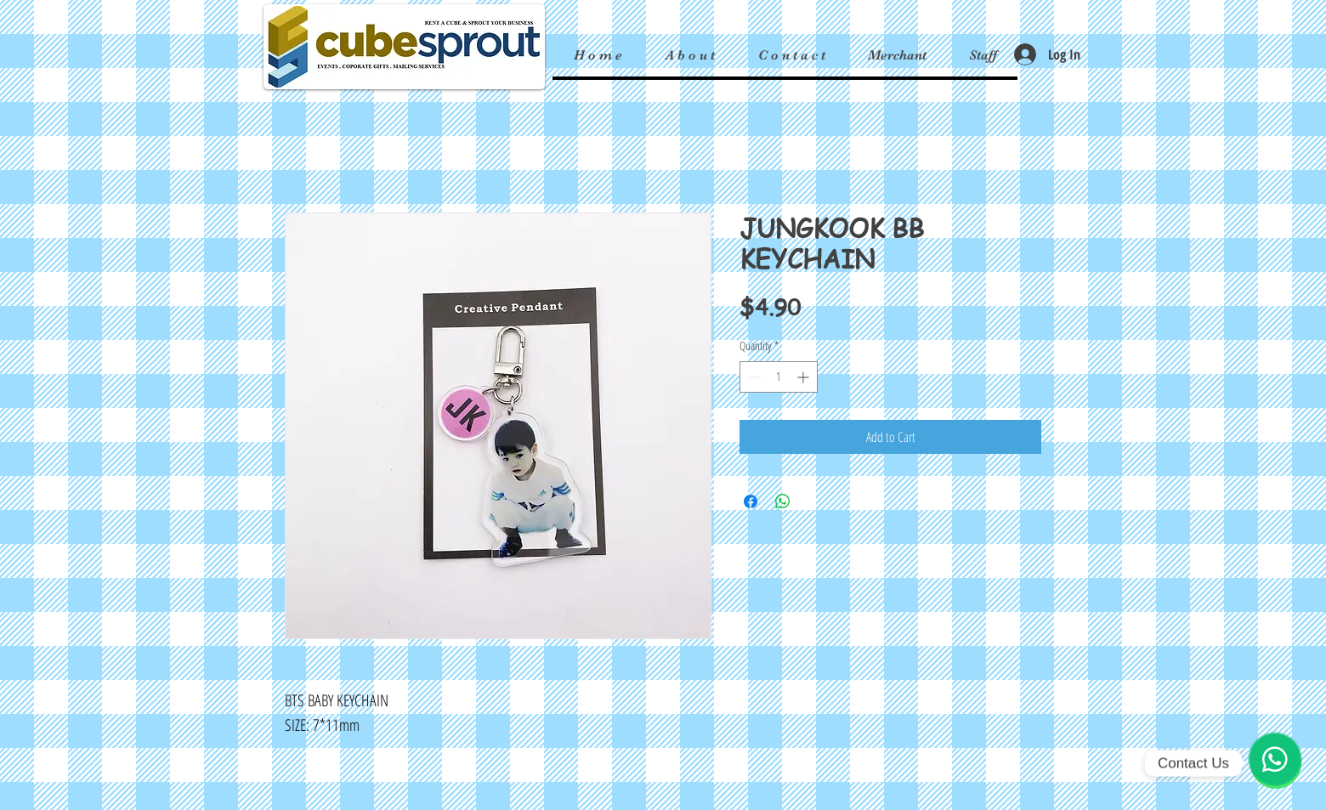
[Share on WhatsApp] (783, 501)
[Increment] (804, 377)
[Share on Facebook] (750, 501)
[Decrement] (752, 377)
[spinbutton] (778, 377)
